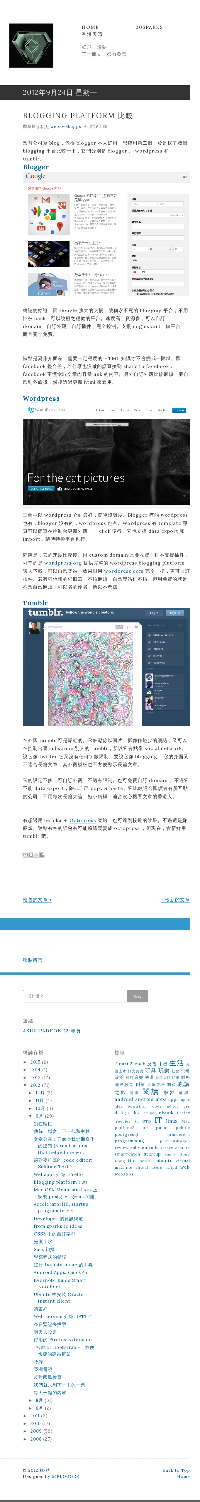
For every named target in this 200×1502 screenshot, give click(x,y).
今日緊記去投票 (50, 1324)
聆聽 (38, 1361)
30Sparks (149, 27)
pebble (183, 1127)
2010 (36, 1423)
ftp (136, 1121)
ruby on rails (144, 1147)
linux (172, 1121)
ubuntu (165, 1160)
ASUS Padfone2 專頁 (52, 1031)
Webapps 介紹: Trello (58, 1174)
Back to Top (176, 1470)
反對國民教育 (48, 1377)
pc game (155, 1127)
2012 (36, 1085)
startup (152, 1154)
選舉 (184, 1092)
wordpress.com (124, 571)
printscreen (179, 1134)
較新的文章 (177, 899)
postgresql (126, 1134)
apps (173, 1099)
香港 (149, 1077)
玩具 (151, 1070)
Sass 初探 (44, 1249)
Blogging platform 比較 (78, 115)
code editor (165, 1106)
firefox (183, 1113)
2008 (36, 1439)
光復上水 (43, 1241)
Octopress (83, 820)
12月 (41, 1093)
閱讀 (151, 1091)
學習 (170, 1092)
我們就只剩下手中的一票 (59, 1385)
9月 (40, 1116)
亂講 (184, 1084)
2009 (36, 1431)
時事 (176, 1077)
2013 (36, 1077)
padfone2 (124, 1127)
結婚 (151, 1084)
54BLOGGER (65, 1476)
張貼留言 (33, 960)
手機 (163, 1063)
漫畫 (135, 1093)
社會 (176, 1071)
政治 (119, 1077)
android (124, 1099)
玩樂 (164, 1070)
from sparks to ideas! (59, 1226)
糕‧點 (45, 1470)
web (54, 126)
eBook (166, 1112)
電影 (121, 1092)
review (122, 1147)
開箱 (171, 1084)
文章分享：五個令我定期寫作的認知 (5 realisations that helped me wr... (64, 1145)
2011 (35, 1416)
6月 (40, 1408)
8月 (40, 1400)
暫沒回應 (98, 126)
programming (129, 1140)
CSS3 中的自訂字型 (55, 1234)
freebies (122, 1121)
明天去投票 (45, 1332)
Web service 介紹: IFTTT (62, 1316)
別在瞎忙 (43, 1123)
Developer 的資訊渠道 (58, 1218)
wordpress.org (63, 563)
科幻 (129, 1077)
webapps (71, 126)
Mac (185, 1121)
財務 (185, 1077)
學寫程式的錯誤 (50, 1257)
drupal (149, 1113)
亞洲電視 (43, 1369)
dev (136, 1112)
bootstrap (137, 1106)
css (187, 1106)
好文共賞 (136, 1071)
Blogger (36, 167)
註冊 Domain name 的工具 (63, 1264)
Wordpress (41, 399)
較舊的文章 (35, 899)
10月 (41, 1108)
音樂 (139, 1077)
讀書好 (41, 1309)
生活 (176, 1062)
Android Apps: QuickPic (61, 1272)
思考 (185, 1071)
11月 (40, 1100)
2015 (36, 1062)
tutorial (147, 1161)
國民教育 (124, 1084)
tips (132, 1160)
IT (158, 1120)
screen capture (175, 1148)
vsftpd (171, 1167)
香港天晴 (92, 34)
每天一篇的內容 (50, 1392)
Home (90, 27)
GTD (146, 1121)
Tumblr (35, 603)
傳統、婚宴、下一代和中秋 (62, 1131)
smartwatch (127, 1154)
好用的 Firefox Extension (63, 1339)
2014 (36, 1069)
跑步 (161, 1084)
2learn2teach (130, 1063)
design (122, 1112)
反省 (152, 1063)
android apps (151, 1099)
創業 (140, 1084)
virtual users (149, 1167)
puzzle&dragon (175, 1141)
